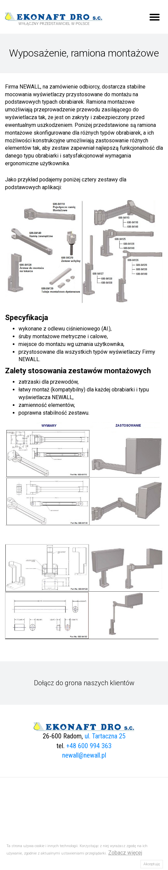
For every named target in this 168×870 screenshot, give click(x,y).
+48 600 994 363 (89, 746)
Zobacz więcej (125, 852)
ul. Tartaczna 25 (105, 736)
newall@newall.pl (84, 755)
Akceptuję (151, 864)
